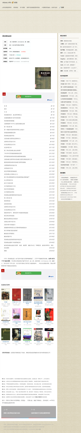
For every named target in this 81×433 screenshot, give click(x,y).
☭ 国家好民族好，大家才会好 (49, 7)
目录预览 (23, 51)
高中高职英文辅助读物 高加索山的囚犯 (38, 303)
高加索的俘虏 (6, 322)
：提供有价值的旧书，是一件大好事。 (70, 47)
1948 (68, 87)
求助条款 (15, 7)
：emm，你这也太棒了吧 (67, 53)
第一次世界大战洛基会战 (27, 302)
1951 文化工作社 (70, 102)
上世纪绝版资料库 (6, 7)
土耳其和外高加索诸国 (16, 322)
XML (37, 429)
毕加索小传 (27, 341)
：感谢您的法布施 (66, 41)
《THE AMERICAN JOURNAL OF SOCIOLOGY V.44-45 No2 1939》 (68, 195)
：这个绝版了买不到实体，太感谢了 (70, 62)
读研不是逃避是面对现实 (33, 7)
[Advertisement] (40, 22)
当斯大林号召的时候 (27, 322)
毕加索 (5, 302)
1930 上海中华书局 (69, 156)
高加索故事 (49, 302)
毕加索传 (16, 341)
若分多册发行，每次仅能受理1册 (21, 61)
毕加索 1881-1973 (16, 302)
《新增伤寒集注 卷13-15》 (66, 192)
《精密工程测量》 (74, 179)
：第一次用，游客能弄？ (67, 65)
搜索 (62, 7)
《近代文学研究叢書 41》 (66, 199)
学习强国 (22, 7)
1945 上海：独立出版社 (70, 126)
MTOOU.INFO (18, 429)
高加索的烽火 (49, 322)
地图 (39, 429)
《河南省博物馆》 (64, 177)
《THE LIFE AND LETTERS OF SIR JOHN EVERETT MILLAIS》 (68, 186)
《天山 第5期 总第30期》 (66, 182)
